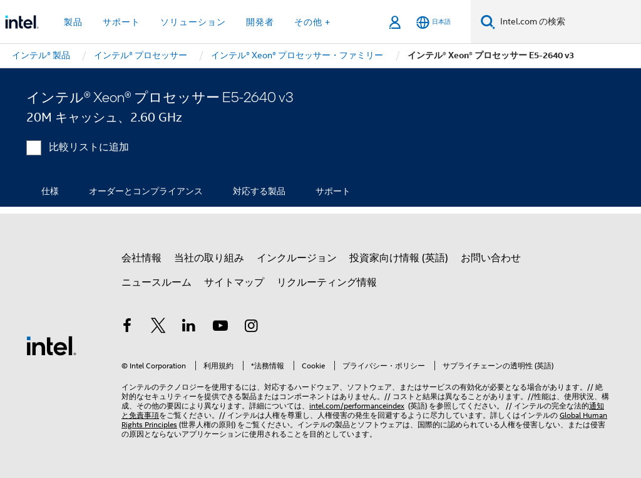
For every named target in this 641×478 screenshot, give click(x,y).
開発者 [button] (260, 22)
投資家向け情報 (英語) (398, 258)
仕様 (50, 191)
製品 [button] (73, 22)
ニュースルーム (156, 282)
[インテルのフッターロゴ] (51, 345)
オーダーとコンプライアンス (146, 191)
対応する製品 (259, 191)
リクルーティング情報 (327, 282)
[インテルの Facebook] (127, 327)
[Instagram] (251, 327)
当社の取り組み (209, 258)
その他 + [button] (312, 22)
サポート (333, 191)
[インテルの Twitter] (158, 327)
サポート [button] (121, 22)
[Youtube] (220, 327)
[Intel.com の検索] (568, 21)
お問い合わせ (491, 258)
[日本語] (433, 22)
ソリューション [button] (193, 22)
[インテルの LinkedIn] (189, 327)
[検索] (488, 21)
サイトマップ (234, 282)
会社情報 (141, 258)
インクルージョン (297, 258)
